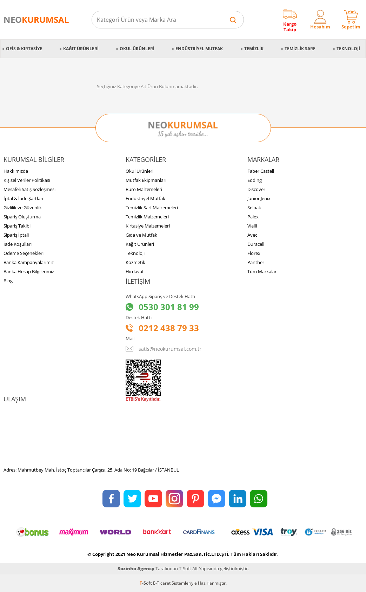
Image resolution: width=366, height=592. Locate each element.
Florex (253, 253)
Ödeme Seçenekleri (24, 253)
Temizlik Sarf (300, 49)
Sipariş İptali (16, 235)
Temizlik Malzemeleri (147, 216)
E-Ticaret (162, 583)
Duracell (255, 244)
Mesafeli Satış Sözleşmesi (29, 189)
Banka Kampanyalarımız (29, 262)
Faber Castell (260, 171)
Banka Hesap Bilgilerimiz (29, 271)
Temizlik (254, 49)
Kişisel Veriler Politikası (27, 180)
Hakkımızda (16, 171)
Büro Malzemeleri (144, 189)
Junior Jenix (259, 198)
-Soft (146, 583)
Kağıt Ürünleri (81, 49)
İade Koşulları (18, 244)
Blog (8, 280)
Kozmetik (135, 262)
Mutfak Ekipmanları (146, 180)
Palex (253, 216)
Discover (256, 189)
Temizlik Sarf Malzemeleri (152, 207)
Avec (252, 235)
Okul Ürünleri (137, 49)
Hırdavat (135, 271)
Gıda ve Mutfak (141, 235)
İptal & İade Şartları (23, 198)
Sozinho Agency (136, 568)
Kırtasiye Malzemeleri (148, 226)
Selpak (254, 207)
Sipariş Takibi (17, 226)
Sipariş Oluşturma (22, 216)
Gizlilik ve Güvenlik (23, 207)
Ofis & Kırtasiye (24, 49)
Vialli (252, 226)
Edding (254, 180)
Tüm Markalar (262, 271)
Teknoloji (348, 49)
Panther (255, 262)
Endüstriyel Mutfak (199, 49)
